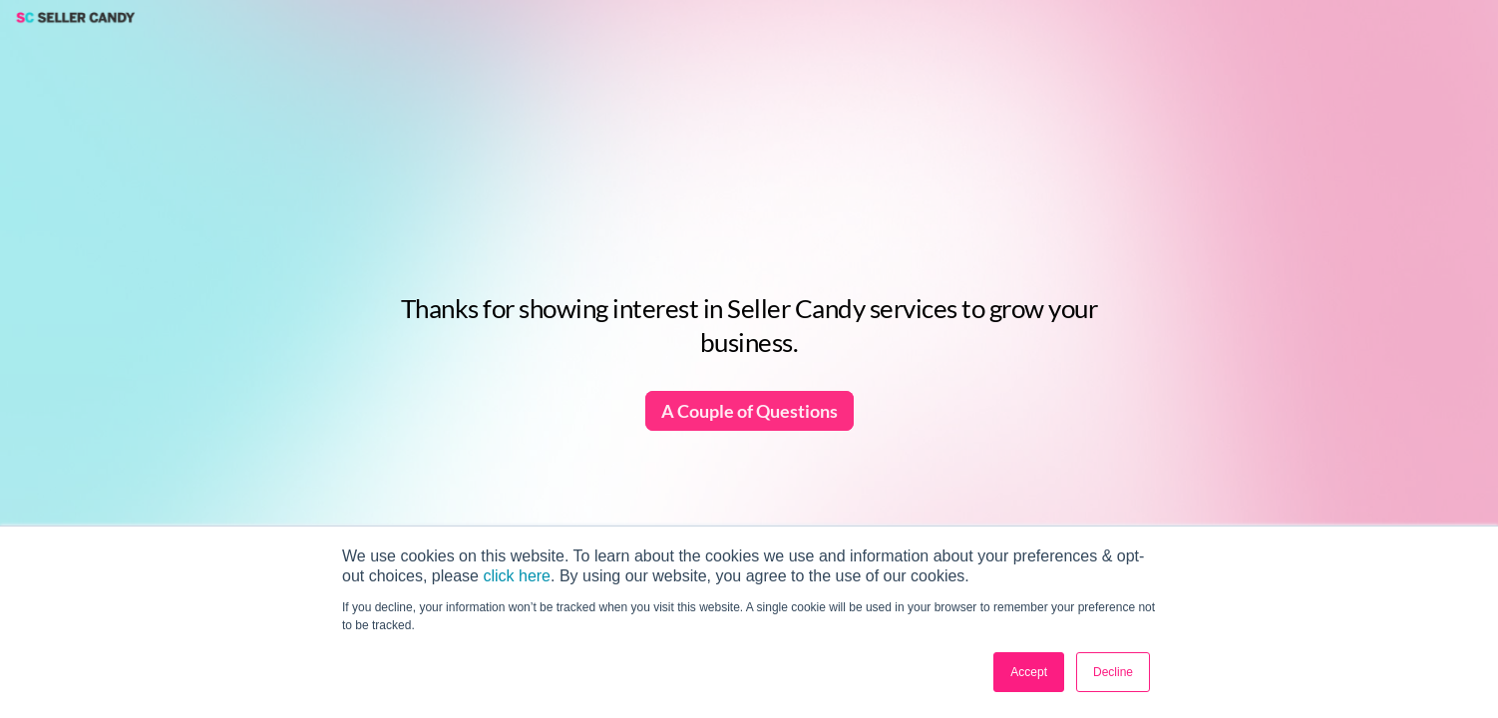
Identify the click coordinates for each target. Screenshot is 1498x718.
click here (517, 575)
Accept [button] (1028, 672)
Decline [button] (1113, 672)
